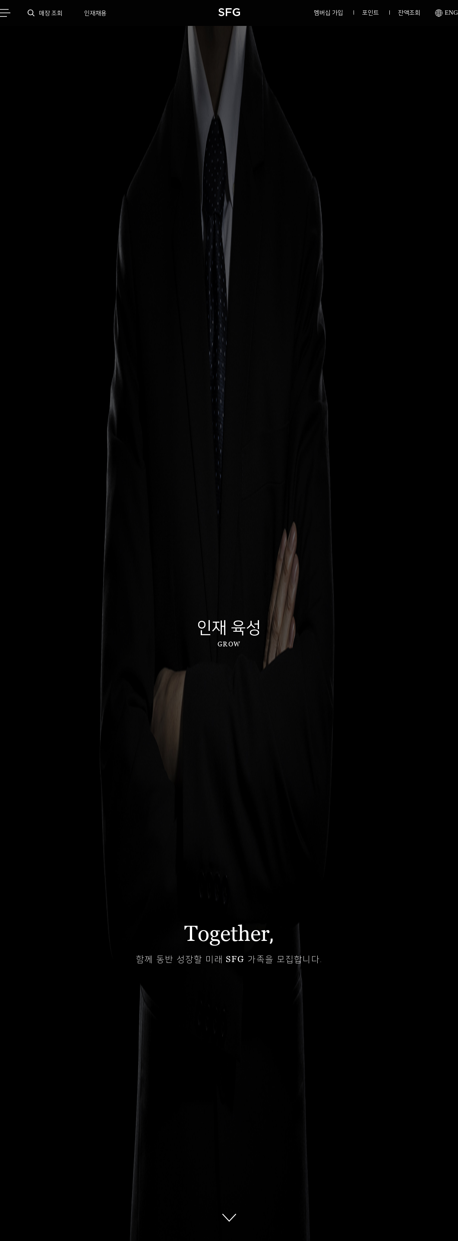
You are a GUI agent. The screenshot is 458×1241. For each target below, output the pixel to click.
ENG (446, 13)
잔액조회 (409, 12)
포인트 (370, 12)
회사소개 (187, 1149)
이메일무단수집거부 (138, 1149)
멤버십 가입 (328, 12)
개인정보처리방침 (79, 1149)
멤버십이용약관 (232, 1149)
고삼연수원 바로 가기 (292, 999)
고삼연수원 (279, 1149)
